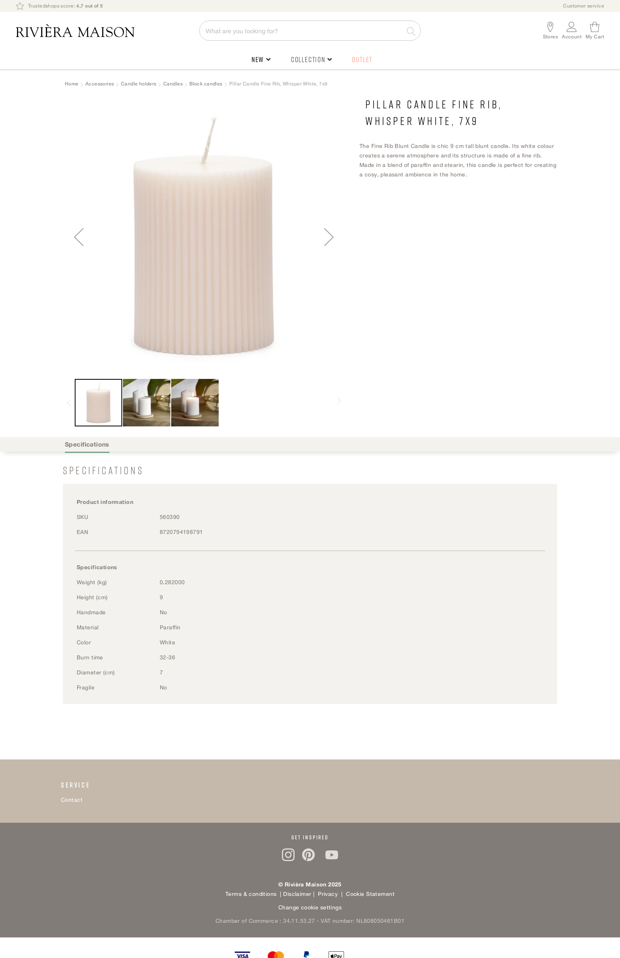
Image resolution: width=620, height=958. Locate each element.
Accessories (99, 84)
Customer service (583, 6)
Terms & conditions (251, 893)
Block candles (205, 84)
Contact (72, 799)
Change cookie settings (310, 907)
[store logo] (103, 30)
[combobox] (310, 31)
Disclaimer (298, 893)
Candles (173, 84)
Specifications (87, 444)
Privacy (327, 893)
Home (72, 84)
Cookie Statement (370, 893)
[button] (572, 31)
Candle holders (139, 84)
